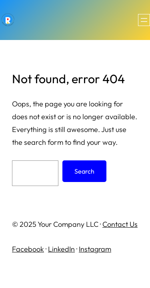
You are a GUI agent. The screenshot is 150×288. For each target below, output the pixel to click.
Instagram (95, 249)
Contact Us (120, 224)
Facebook (28, 249)
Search (84, 171)
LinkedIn (61, 249)
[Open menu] (144, 20)
